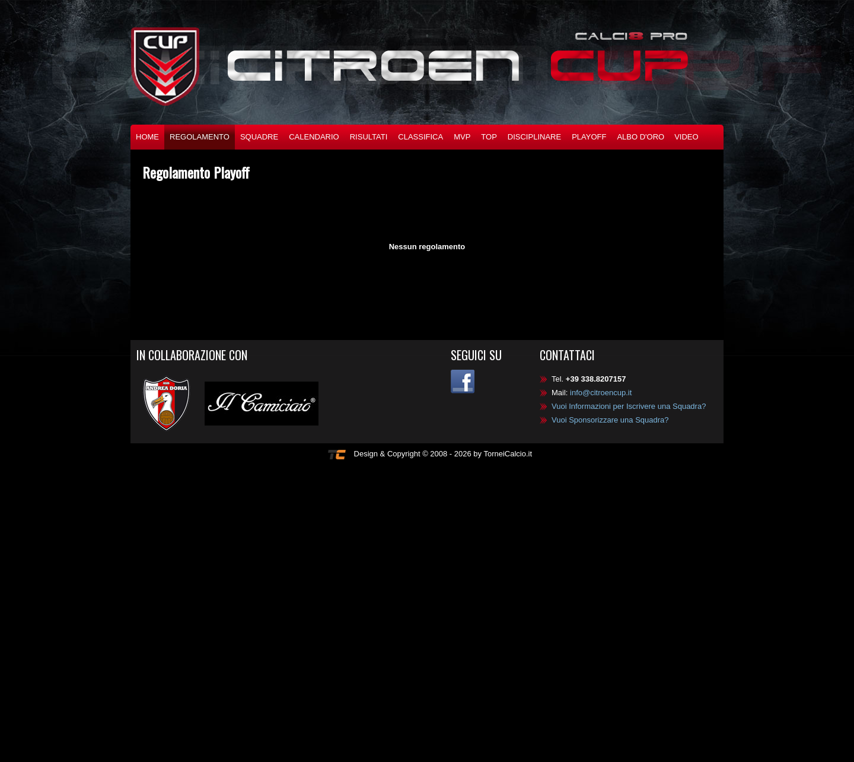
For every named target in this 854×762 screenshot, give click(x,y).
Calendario (314, 136)
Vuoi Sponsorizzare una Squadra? (610, 419)
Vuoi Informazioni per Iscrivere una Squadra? (629, 406)
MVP (462, 136)
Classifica (420, 136)
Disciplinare (534, 136)
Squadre (259, 136)
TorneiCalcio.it (507, 453)
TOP (489, 136)
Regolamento (200, 136)
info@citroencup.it (601, 392)
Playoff (589, 136)
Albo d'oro (640, 136)
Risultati (369, 136)
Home (147, 136)
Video (686, 136)
